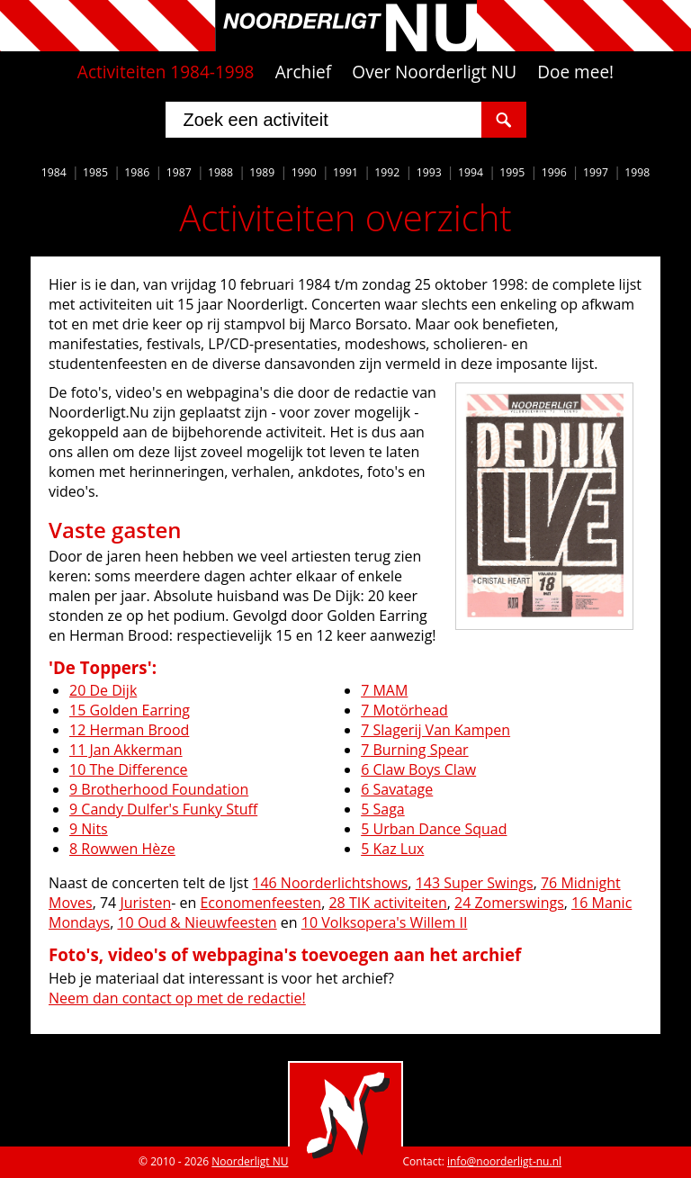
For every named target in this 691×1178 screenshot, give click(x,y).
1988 (220, 172)
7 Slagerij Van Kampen (435, 730)
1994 (470, 172)
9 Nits (88, 829)
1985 (95, 172)
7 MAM (384, 690)
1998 (637, 172)
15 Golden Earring (129, 710)
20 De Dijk (103, 690)
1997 (595, 172)
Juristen (145, 903)
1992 (386, 172)
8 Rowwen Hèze (122, 849)
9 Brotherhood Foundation (158, 789)
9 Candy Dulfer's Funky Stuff (163, 809)
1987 (179, 172)
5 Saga (383, 809)
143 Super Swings (475, 883)
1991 (345, 172)
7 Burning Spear (414, 750)
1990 (304, 172)
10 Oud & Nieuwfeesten (196, 922)
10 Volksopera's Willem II (384, 922)
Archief (303, 72)
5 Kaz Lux (392, 849)
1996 (554, 172)
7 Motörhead (404, 710)
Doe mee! (575, 72)
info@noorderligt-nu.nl (504, 1161)
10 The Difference (128, 769)
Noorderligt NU (249, 1161)
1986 (136, 172)
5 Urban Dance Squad (434, 829)
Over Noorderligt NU (434, 72)
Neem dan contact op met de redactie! (177, 998)
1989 (261, 172)
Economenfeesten (260, 903)
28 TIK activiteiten (387, 903)
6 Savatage (397, 789)
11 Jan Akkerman (126, 750)
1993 (429, 172)
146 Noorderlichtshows (330, 883)
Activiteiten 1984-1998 (166, 72)
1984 (54, 172)
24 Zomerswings (509, 903)
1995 (512, 172)
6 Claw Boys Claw (418, 769)
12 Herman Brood (129, 730)
